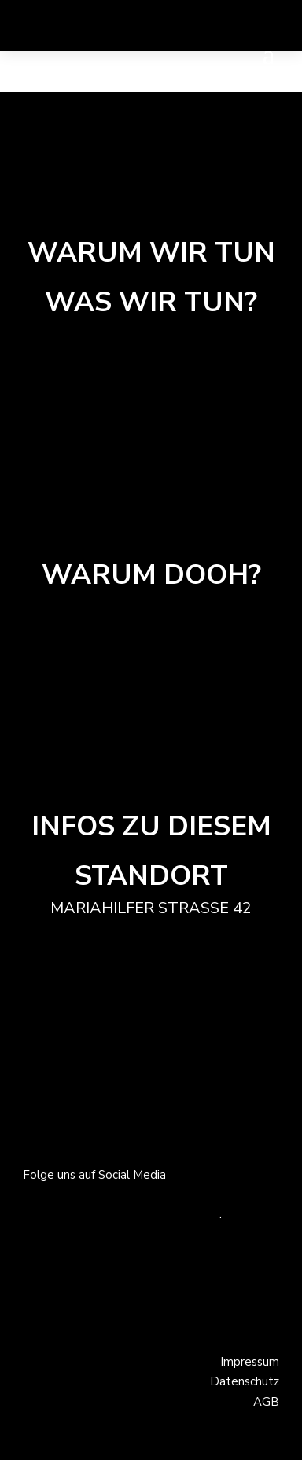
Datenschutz (244, 1381)
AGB (266, 1402)
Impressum (249, 1362)
